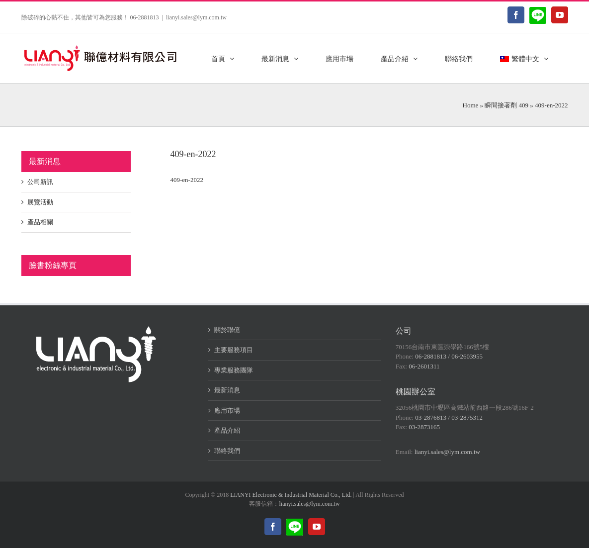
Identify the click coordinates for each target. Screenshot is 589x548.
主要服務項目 (233, 350)
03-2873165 (424, 427)
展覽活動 (40, 202)
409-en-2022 (186, 179)
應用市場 (227, 410)
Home (471, 105)
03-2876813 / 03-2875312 (449, 417)
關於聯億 (227, 330)
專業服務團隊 (233, 370)
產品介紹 (227, 430)
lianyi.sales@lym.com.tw (196, 17)
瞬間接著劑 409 (506, 105)
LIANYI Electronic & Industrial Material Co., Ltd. (290, 494)
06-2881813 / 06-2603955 (449, 356)
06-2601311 (424, 366)
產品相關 (40, 222)
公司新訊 (40, 181)
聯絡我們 (227, 451)
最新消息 (227, 390)
